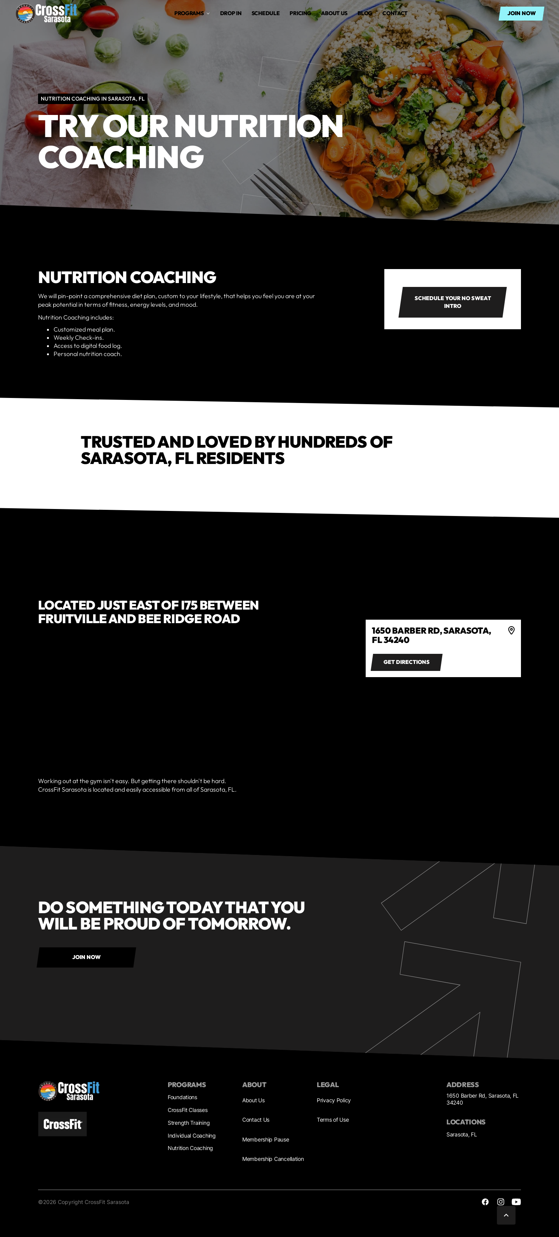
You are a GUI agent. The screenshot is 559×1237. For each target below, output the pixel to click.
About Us (253, 1100)
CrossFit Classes (188, 1110)
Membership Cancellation (273, 1158)
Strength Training (189, 1122)
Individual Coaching (192, 1135)
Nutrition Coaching (190, 1148)
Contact (395, 13)
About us (334, 13)
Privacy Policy (334, 1100)
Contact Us (255, 1119)
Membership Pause (265, 1139)
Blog (365, 13)
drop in (230, 13)
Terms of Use (333, 1119)
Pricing (300, 13)
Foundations (182, 1097)
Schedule (266, 13)
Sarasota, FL (461, 1134)
